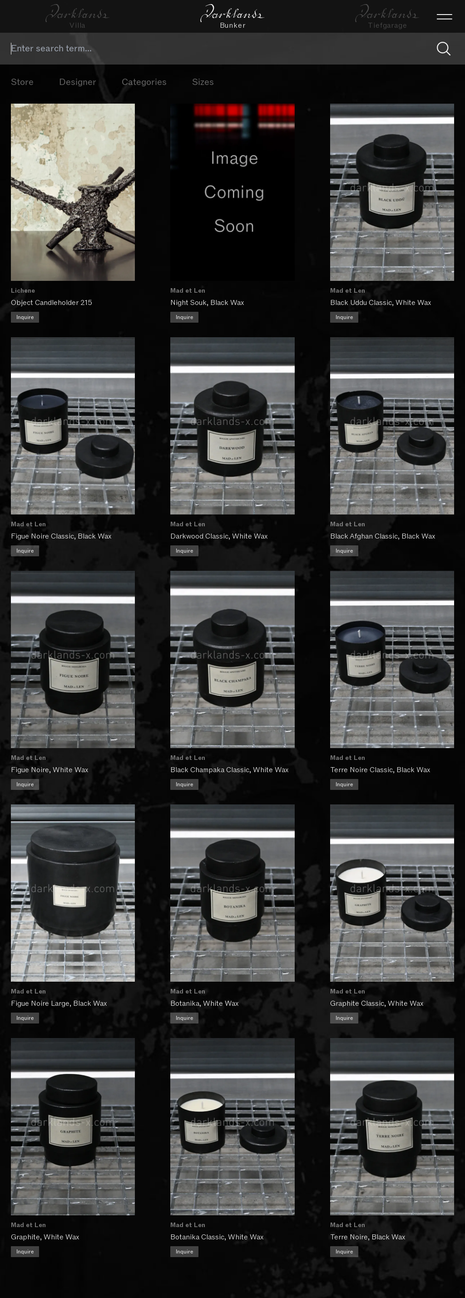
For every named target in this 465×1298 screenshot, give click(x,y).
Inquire (25, 316)
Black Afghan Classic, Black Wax (383, 535)
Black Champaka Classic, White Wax (230, 768)
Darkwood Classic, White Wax (219, 535)
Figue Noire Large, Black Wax (59, 1001)
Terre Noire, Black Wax (368, 1234)
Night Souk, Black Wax (207, 302)
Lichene (23, 290)
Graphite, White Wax (45, 1234)
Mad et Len (188, 290)
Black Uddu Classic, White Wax (381, 302)
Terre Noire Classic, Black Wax (380, 768)
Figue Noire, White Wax (49, 768)
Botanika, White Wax (205, 1001)
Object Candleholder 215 (51, 302)
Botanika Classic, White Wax (217, 1234)
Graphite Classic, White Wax (377, 1001)
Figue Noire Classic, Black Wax (61, 535)
